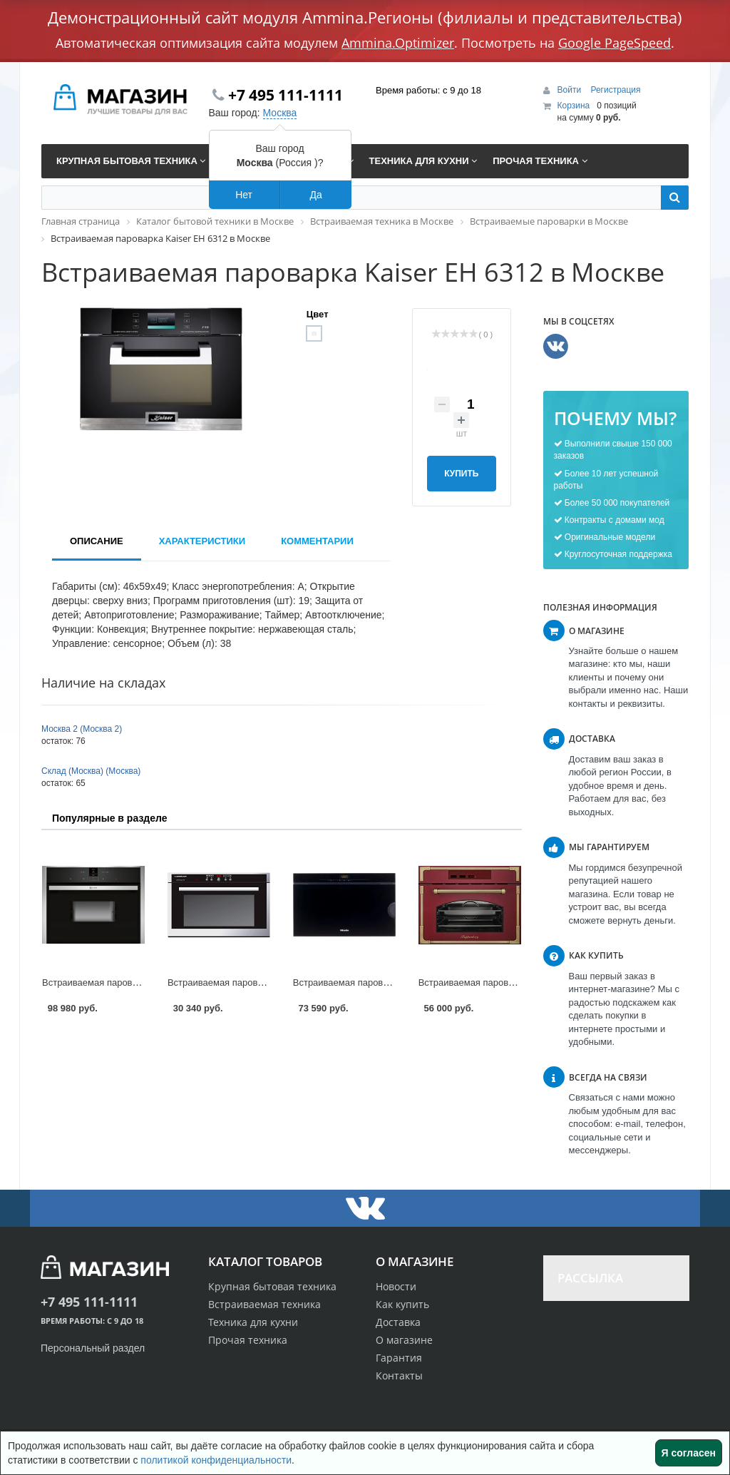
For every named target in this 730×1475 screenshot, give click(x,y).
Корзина (573, 106)
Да (315, 194)
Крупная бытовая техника (272, 1286)
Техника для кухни (253, 1322)
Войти (570, 90)
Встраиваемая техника (264, 1304)
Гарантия (399, 1357)
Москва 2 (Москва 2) (81, 729)
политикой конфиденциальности (216, 1460)
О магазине (404, 1340)
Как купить (402, 1304)
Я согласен (689, 1453)
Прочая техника (247, 1340)
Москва (280, 112)
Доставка (398, 1322)
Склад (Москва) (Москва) (90, 771)
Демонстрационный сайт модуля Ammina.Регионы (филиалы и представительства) (365, 17)
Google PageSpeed (614, 42)
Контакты (399, 1375)
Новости (396, 1286)
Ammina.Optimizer (397, 42)
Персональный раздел (93, 1348)
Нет (243, 194)
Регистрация (615, 90)
